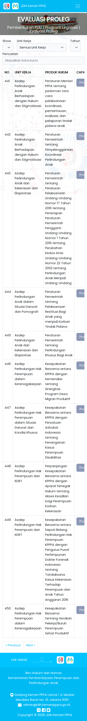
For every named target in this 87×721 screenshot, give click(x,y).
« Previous (13, 645)
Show (7, 41)
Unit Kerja (24, 41)
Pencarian (10, 54)
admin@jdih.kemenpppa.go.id (46, 705)
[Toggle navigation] (78, 6)
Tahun (75, 41)
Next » (30, 645)
